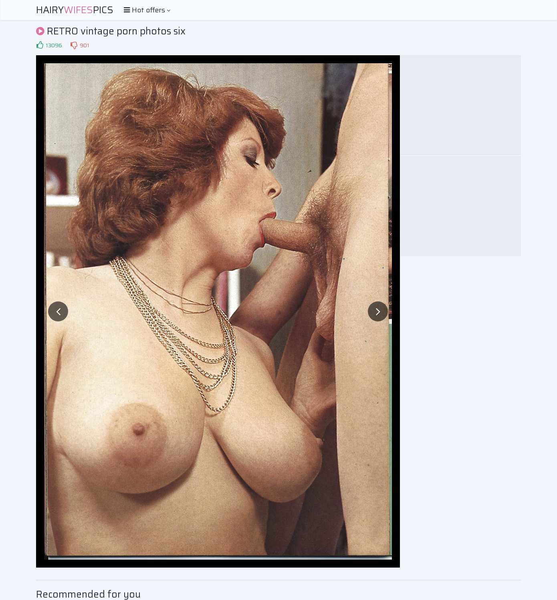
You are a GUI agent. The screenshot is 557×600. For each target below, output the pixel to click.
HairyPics (74, 10)
